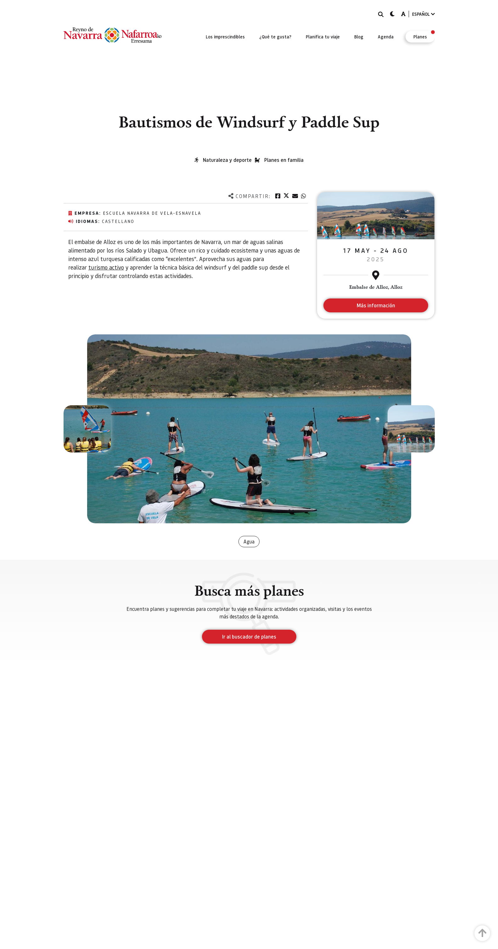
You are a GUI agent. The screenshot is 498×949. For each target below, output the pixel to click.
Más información (375, 305)
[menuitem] (225, 36)
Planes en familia (284, 159)
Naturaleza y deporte (227, 159)
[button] (87, 428)
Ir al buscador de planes (249, 636)
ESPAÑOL (423, 14)
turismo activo (106, 267)
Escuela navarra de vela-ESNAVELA (152, 213)
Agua (249, 541)
